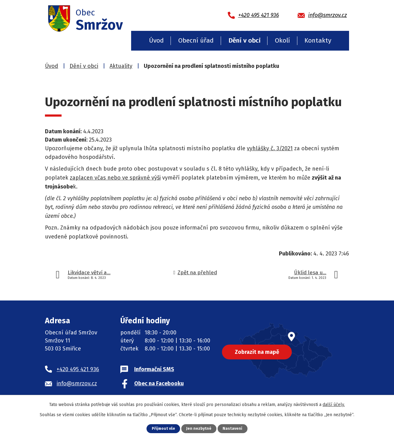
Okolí (282, 40)
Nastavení (233, 428)
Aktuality (121, 66)
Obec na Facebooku (159, 383)
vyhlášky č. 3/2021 (270, 148)
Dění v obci (244, 40)
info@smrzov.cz (77, 383)
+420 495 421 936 (78, 369)
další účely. (334, 404)
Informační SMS (154, 369)
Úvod (156, 40)
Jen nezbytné (199, 428)
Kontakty (317, 40)
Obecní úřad (196, 40)
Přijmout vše (163, 428)
